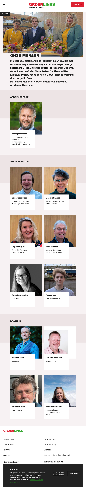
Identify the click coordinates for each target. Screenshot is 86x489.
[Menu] (4, 4)
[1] (5, 14)
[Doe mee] (77, 4)
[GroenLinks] (43, 4)
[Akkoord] (74, 473)
